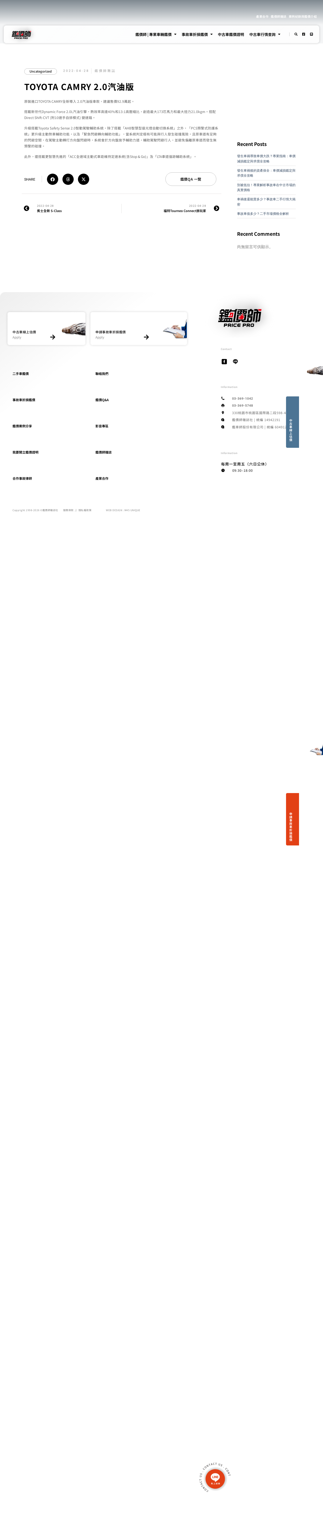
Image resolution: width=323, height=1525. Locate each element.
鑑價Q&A (102, 399)
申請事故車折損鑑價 (290, 827)
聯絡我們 (101, 373)
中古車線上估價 (290, 430)
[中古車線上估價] (52, 337)
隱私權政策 (85, 510)
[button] (52, 179)
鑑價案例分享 (22, 426)
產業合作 (262, 16)
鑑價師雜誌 (279, 16)
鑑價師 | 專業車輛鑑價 (155, 34)
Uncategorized (40, 71)
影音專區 (101, 426)
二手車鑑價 (20, 373)
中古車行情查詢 (264, 34)
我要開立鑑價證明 (25, 452)
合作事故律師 (22, 478)
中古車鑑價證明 (231, 34)
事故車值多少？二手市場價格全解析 (263, 214)
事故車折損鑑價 (197, 34)
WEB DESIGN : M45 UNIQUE (123, 510)
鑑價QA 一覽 (191, 179)
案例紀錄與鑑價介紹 (303, 16)
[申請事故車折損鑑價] (146, 337)
